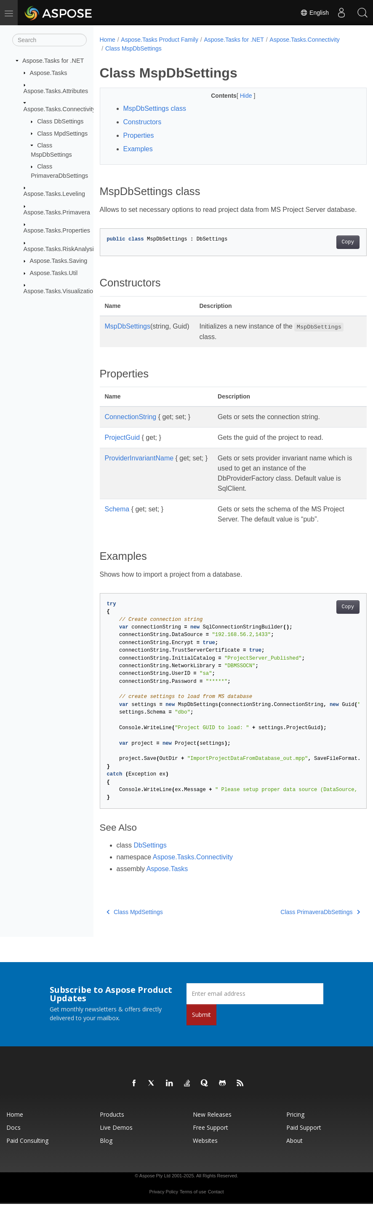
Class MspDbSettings (133, 48)
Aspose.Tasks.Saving (59, 260)
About (294, 1151)
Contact (216, 1201)
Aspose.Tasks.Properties (57, 230)
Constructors (142, 122)
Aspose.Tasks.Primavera (57, 212)
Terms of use (193, 1201)
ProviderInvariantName (139, 468)
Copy (329, 252)
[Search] (49, 40)
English (314, 12)
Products (112, 1124)
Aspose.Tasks (48, 72)
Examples (138, 148)
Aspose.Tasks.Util (54, 273)
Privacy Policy (163, 1201)
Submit (201, 1025)
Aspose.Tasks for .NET (53, 60)
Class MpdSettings (62, 133)
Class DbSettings (60, 121)
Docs (13, 1138)
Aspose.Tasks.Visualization (60, 291)
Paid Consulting (27, 1151)
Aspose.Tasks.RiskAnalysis (60, 249)
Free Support (210, 1138)
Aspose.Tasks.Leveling (54, 193)
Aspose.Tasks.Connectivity (60, 109)
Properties (138, 135)
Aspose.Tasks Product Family (159, 39)
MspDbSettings (128, 336)
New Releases (212, 1124)
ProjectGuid (122, 447)
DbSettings (149, 855)
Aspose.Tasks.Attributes (56, 91)
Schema (117, 519)
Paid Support (303, 1138)
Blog (106, 1151)
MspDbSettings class (154, 108)
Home (107, 39)
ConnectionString (131, 427)
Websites (205, 1151)
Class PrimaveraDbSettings (301, 922)
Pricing (295, 1124)
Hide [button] (237, 95)
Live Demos (116, 1138)
